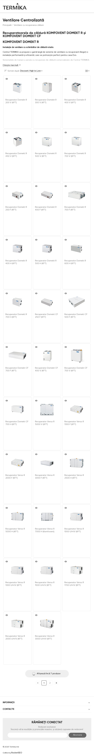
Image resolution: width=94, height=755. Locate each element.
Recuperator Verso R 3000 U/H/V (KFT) (44, 637)
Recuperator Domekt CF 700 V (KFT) (75, 369)
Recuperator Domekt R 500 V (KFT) (46, 154)
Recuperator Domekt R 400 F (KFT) (46, 208)
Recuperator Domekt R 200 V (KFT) (16, 101)
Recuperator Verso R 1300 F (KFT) (74, 422)
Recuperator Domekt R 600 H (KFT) (75, 261)
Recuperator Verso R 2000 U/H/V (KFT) (15, 637)
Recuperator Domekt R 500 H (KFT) (46, 261)
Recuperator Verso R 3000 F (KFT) (44, 476)
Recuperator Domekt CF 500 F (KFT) (75, 315)
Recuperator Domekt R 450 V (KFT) (16, 154)
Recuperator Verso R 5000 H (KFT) (15, 530)
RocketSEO (16, 752)
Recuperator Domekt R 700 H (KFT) (16, 315)
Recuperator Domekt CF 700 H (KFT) (16, 422)
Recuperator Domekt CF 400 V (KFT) (46, 369)
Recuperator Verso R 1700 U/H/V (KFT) (74, 583)
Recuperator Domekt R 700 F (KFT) (75, 208)
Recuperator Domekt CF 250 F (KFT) (46, 315)
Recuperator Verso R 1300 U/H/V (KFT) (15, 583)
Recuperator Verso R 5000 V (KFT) (44, 422)
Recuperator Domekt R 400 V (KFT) (75, 101)
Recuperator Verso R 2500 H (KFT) (74, 476)
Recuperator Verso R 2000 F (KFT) (15, 476)
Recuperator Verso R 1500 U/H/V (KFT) (44, 583)
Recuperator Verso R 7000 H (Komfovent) (44, 530)
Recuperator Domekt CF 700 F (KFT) (16, 369)
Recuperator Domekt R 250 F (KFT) (16, 208)
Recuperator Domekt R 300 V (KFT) (46, 101)
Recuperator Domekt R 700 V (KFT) (75, 154)
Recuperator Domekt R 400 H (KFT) (16, 261)
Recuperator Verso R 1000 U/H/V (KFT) (74, 530)
